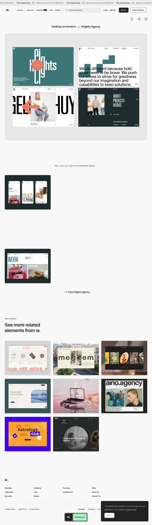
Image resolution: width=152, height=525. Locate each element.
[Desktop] (76, 358)
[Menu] (124, 229)
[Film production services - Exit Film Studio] (76, 434)
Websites (8, 488)
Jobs (51, 10)
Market (57, 10)
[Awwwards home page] (68, 517)
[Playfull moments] (124, 192)
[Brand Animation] (28, 229)
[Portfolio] (28, 266)
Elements (8, 496)
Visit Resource (80, 517)
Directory (30, 10)
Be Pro (123, 10)
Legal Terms (22, 509)
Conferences (68, 492)
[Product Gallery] (28, 358)
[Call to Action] (76, 192)
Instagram (91, 509)
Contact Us (96, 496)
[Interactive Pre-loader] (76, 229)
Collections (9, 492)
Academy (41, 10)
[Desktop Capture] (28, 396)
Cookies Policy (10, 509)
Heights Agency (90, 26)
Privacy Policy (35, 509)
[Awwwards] (8, 10)
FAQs (94, 488)
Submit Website (138, 10)
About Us (95, 492)
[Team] (76, 266)
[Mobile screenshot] (28, 192)
